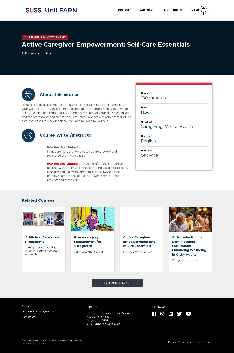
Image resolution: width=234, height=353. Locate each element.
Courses (125, 10)
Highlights (173, 10)
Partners (146, 10)
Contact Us (28, 316)
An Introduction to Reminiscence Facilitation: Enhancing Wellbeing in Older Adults (189, 246)
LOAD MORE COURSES (117, 283)
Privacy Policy (176, 342)
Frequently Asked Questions (38, 311)
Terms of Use (193, 342)
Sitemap (207, 342)
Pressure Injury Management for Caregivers (87, 242)
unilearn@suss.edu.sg (107, 323)
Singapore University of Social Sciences (47, 340)
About (25, 306)
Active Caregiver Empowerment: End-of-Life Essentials (140, 242)
